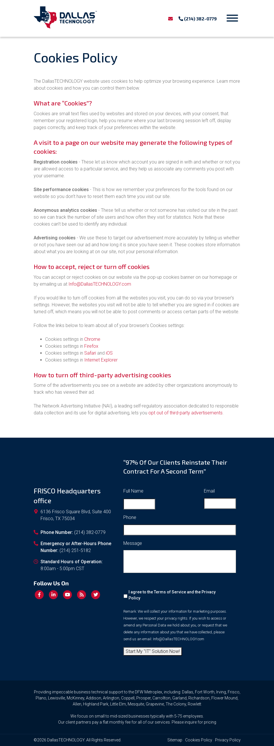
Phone (129, 517)
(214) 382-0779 (198, 18)
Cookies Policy (198, 740)
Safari (90, 353)
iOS (109, 353)
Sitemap (174, 740)
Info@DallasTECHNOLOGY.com (99, 284)
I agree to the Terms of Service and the (172, 595)
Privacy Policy (228, 740)
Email (209, 491)
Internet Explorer (101, 360)
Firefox (91, 346)
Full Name (133, 491)
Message (132, 543)
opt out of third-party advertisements (185, 413)
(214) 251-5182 (75, 550)
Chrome (92, 339)
